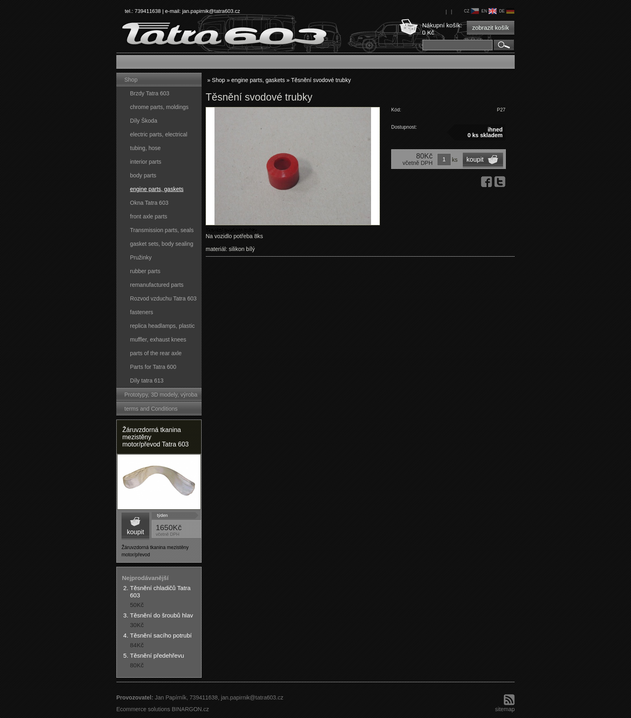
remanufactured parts (157, 285)
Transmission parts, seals (162, 230)
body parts (143, 175)
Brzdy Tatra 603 (149, 93)
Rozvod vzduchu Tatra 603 (163, 298)
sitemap (505, 709)
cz (471, 11)
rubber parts (145, 271)
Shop (131, 79)
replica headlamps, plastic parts (162, 328)
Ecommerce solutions (143, 709)
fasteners (141, 312)
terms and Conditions (150, 408)
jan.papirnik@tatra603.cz (211, 11)
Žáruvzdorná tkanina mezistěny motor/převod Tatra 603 (155, 437)
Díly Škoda (143, 120)
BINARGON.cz (190, 709)
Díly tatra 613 (146, 380)
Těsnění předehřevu (157, 655)
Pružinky (141, 257)
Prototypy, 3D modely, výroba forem (161, 396)
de (506, 11)
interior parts (145, 161)
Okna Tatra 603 (149, 203)
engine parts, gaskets (157, 189)
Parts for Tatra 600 (153, 367)
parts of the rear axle (155, 353)
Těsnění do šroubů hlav (161, 615)
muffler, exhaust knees (158, 339)
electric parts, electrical (158, 134)
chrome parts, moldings (159, 107)
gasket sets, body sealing (161, 244)
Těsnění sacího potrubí (161, 635)
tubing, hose (145, 148)
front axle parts (148, 216)
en (489, 11)
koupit (135, 532)
